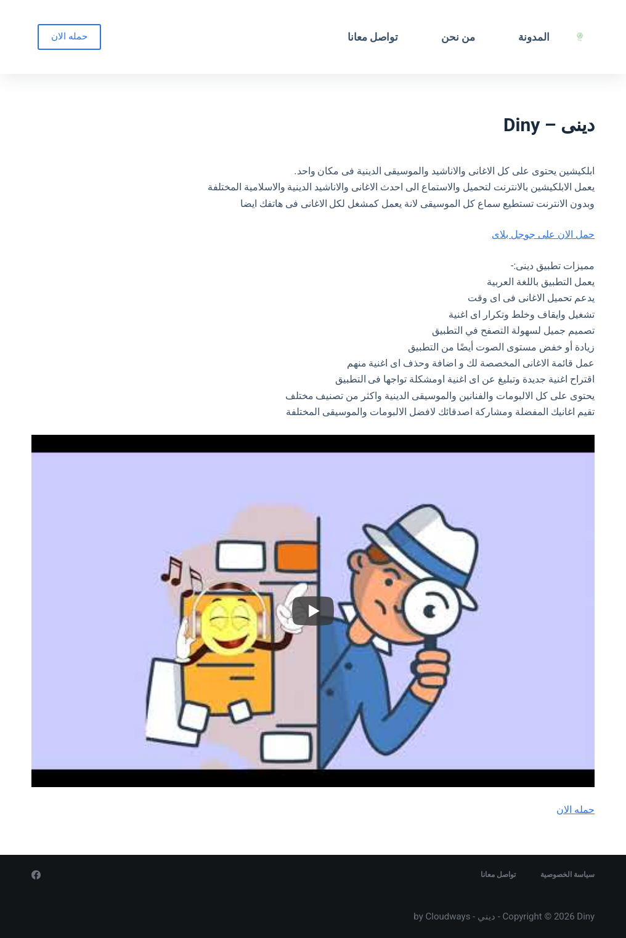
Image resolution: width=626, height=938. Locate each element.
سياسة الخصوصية (567, 874)
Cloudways (448, 916)
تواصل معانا (373, 37)
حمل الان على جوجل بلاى (543, 234)
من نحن (458, 37)
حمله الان (69, 36)
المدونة (534, 37)
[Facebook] (36, 874)
